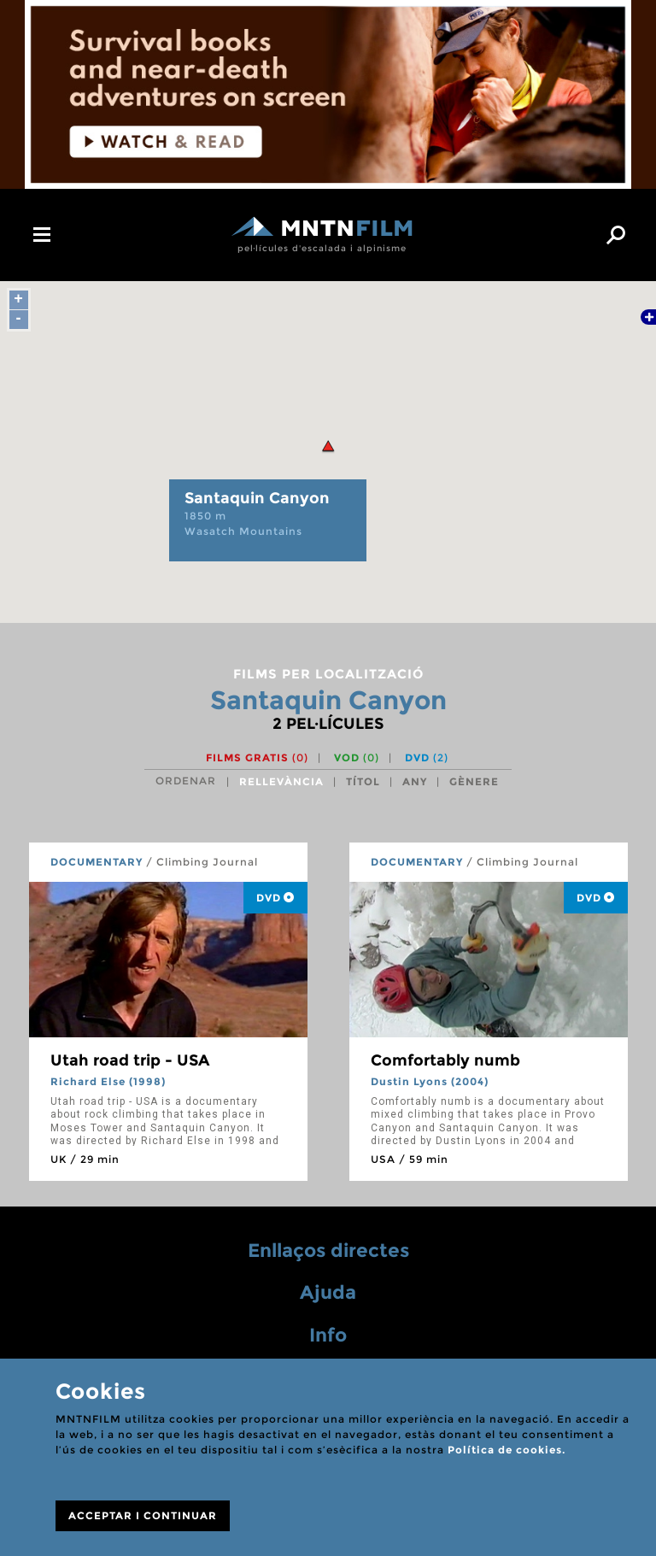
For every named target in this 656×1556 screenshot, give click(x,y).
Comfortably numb (445, 1060)
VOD (356, 757)
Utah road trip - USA (129, 1060)
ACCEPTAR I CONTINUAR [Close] (142, 1515)
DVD (426, 757)
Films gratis (257, 757)
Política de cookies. (506, 1449)
